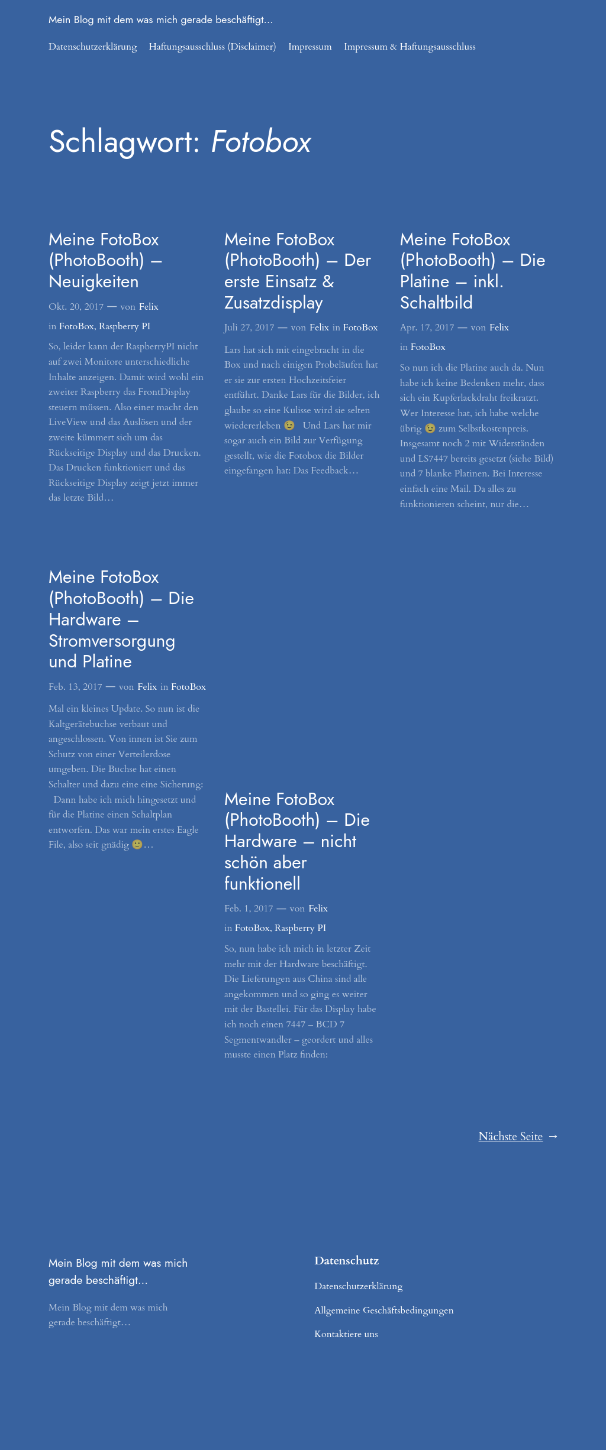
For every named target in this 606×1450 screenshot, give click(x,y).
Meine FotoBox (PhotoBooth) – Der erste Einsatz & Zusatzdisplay (297, 271)
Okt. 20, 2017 (76, 306)
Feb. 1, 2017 (248, 908)
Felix (149, 306)
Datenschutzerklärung (93, 46)
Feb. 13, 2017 (75, 686)
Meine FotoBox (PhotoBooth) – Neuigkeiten (106, 260)
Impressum (310, 46)
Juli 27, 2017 (249, 327)
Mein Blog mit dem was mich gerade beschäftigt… (161, 19)
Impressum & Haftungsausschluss (410, 46)
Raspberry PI (124, 326)
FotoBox (76, 326)
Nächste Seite (518, 1137)
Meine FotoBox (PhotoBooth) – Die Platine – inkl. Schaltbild (473, 271)
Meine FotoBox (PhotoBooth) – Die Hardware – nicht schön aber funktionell (297, 841)
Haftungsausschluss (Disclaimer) (212, 46)
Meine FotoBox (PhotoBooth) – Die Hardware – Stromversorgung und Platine (121, 619)
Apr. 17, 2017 (427, 327)
